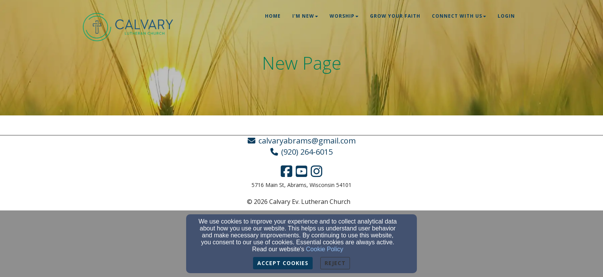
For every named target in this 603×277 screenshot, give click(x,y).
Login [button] (506, 16)
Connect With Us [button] (459, 16)
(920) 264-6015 (307, 152)
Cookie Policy (324, 249)
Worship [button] (344, 16)
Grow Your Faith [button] (395, 16)
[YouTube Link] (301, 171)
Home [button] (273, 16)
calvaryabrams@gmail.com (307, 140)
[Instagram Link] (316, 171)
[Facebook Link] (286, 171)
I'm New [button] (305, 16)
